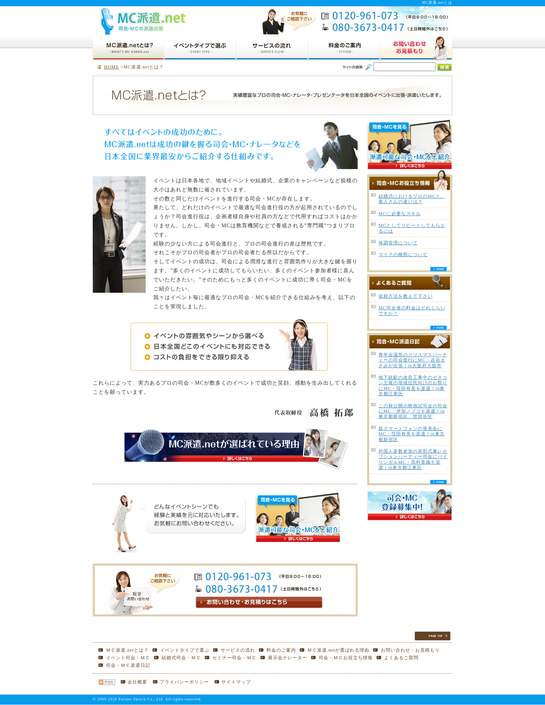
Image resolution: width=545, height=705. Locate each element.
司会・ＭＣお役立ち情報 (346, 657)
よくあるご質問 (401, 657)
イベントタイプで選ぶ (184, 650)
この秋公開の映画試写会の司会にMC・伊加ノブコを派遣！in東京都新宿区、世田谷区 (412, 411)
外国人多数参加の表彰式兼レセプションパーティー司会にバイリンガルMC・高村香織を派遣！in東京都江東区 (412, 459)
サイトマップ (236, 682)
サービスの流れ (238, 650)
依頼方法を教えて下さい (405, 296)
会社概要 (137, 682)
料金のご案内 (281, 650)
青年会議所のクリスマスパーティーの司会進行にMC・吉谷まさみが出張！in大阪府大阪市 (412, 360)
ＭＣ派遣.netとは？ (127, 650)
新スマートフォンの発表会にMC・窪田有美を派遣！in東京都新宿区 (411, 434)
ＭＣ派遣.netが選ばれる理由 (338, 650)
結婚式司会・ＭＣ (181, 657)
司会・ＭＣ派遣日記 (128, 665)
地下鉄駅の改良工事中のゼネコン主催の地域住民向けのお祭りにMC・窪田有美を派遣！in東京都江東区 (412, 385)
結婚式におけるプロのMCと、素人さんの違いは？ (411, 199)
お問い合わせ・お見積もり (410, 650)
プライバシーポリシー (184, 682)
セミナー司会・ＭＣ (234, 657)
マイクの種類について (403, 254)
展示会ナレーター (287, 657)
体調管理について (398, 242)
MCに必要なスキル (399, 213)
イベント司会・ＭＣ (128, 657)
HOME (111, 67)
